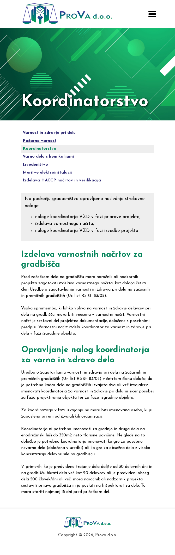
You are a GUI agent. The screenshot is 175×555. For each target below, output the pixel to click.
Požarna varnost (39, 141)
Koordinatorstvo (39, 149)
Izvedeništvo (35, 165)
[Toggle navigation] (152, 14)
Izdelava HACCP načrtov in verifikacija (62, 180)
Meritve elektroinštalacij (47, 172)
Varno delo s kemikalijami (48, 156)
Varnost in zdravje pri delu (49, 133)
